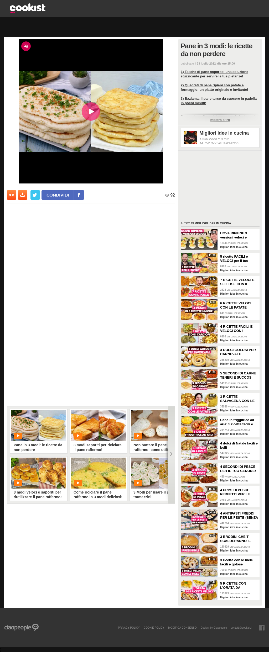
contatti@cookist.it (241, 627)
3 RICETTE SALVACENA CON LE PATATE (237, 399)
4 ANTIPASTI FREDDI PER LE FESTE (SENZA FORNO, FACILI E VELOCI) (239, 515)
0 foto (225, 139)
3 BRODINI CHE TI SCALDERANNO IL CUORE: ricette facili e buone (238, 539)
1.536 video (208, 139)
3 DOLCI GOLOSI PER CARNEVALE (238, 352)
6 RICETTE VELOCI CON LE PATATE (235, 305)
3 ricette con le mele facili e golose (236, 562)
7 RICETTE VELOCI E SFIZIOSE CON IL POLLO (237, 282)
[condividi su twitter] (35, 195)
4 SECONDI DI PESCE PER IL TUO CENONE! (238, 469)
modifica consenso (182, 627)
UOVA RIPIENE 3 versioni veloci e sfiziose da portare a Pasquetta (236, 235)
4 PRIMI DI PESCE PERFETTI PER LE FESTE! (235, 492)
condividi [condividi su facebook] (57, 194)
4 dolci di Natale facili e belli (239, 445)
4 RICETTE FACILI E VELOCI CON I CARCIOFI (236, 329)
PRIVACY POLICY (128, 627)
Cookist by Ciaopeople (214, 627)
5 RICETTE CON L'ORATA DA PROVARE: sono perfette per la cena (235, 585)
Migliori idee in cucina (224, 133)
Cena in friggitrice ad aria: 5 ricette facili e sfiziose (237, 422)
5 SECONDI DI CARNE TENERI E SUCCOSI (238, 375)
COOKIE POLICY (154, 627)
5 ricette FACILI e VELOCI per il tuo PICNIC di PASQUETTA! (234, 259)
